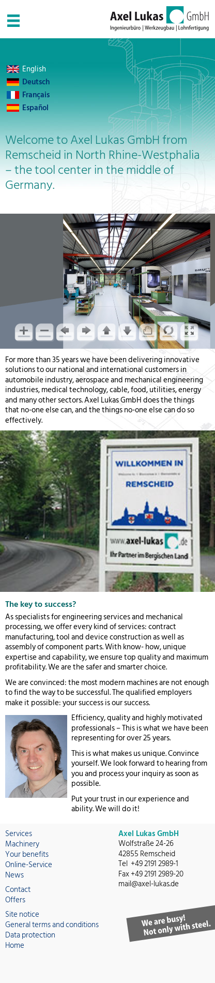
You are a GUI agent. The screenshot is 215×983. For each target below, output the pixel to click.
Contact (17, 889)
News (14, 875)
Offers (15, 899)
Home (14, 945)
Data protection (30, 935)
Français (36, 94)
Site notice (22, 914)
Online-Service (28, 864)
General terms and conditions (52, 924)
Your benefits (27, 854)
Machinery (22, 844)
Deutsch (36, 82)
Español (35, 107)
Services (18, 833)
